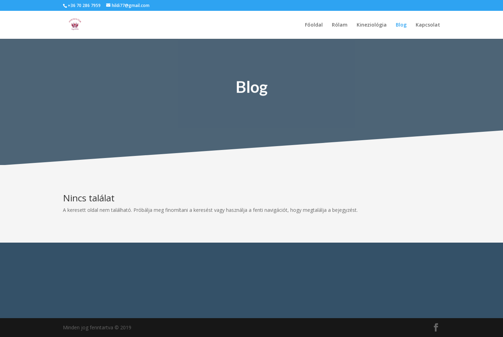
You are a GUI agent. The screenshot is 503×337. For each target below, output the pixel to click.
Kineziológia (372, 25)
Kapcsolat (428, 25)
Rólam (340, 25)
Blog (401, 25)
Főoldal (314, 25)
